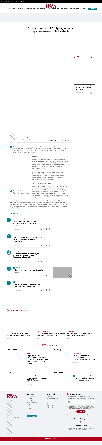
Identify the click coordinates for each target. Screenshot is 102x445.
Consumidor (28, 9)
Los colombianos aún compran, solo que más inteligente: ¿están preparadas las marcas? (26, 256)
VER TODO (91, 311)
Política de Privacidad (52, 406)
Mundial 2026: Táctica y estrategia (83, 88)
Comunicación (12, 9)
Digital (49, 9)
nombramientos (31, 375)
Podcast (60, 9)
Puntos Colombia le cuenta (83, 375)
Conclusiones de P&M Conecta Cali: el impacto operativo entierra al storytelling (27, 239)
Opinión (66, 9)
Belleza (29, 353)
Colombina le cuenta (43, 331)
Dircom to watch (81, 9)
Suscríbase (49, 396)
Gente (54, 9)
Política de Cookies (51, 407)
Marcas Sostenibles (39, 9)
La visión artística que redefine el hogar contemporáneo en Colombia (84, 357)
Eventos (72, 9)
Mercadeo (20, 9)
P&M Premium (92, 9)
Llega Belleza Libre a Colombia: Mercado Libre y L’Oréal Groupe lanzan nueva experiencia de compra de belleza (37, 359)
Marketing (10, 331)
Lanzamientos (71, 331)
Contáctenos (50, 402)
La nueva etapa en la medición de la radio (29, 271)
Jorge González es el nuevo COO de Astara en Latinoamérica (37, 380)
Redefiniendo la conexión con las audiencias (85, 379)
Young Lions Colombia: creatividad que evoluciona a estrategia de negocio (26, 223)
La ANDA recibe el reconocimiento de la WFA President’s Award (28, 285)
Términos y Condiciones (53, 404)
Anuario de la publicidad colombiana (52, 399)
